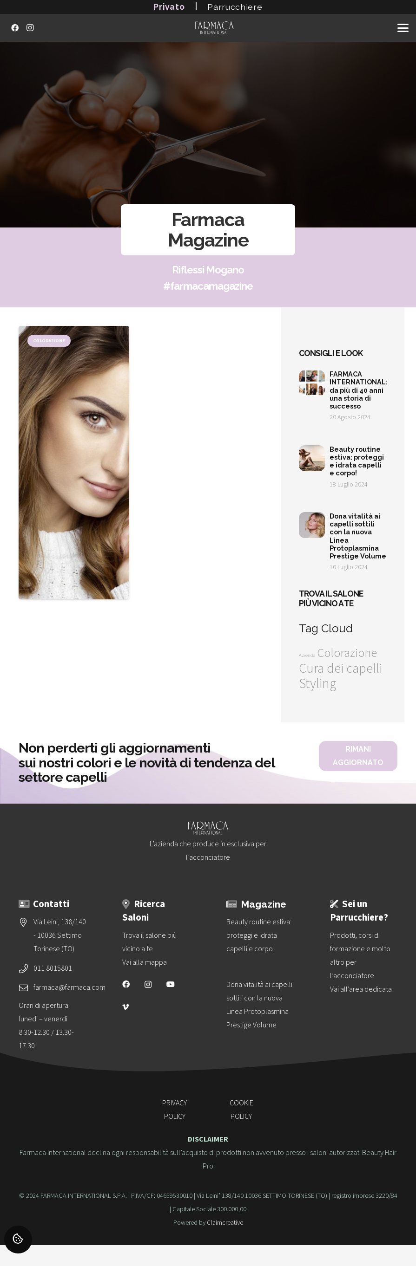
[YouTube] (170, 984)
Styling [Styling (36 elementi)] (318, 684)
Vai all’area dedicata (361, 989)
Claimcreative (225, 1222)
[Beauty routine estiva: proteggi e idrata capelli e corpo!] (260, 935)
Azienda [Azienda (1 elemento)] (307, 655)
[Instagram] (29, 27)
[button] (403, 27)
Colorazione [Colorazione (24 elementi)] (347, 653)
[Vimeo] (125, 1007)
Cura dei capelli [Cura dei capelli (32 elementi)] (340, 668)
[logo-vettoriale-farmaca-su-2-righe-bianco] (214, 28)
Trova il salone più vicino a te (331, 598)
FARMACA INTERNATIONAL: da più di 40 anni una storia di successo (359, 390)
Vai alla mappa (144, 962)
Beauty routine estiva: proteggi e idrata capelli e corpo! (357, 461)
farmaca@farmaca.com (69, 987)
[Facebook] (14, 27)
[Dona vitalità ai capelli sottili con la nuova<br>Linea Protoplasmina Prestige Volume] (260, 1005)
